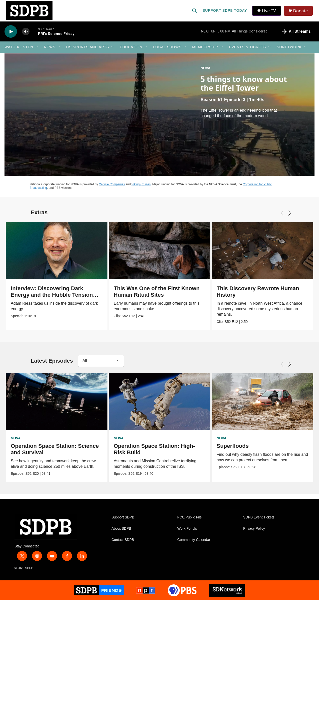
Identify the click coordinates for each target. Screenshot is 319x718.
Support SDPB (123, 523)
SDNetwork (289, 52)
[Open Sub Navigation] (37, 52)
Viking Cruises (141, 189)
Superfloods (231, 451)
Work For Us (187, 534)
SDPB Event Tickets (258, 523)
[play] (11, 36)
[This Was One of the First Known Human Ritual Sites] (183, 255)
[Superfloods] (261, 406)
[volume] (26, 36)
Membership (205, 52)
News (50, 52)
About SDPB (121, 534)
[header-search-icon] (195, 13)
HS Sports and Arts (87, 52)
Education (131, 52)
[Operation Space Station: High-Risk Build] (163, 406)
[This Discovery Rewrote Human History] (265, 255)
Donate (302, 13)
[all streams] (296, 36)
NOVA (205, 73)
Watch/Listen (18, 52)
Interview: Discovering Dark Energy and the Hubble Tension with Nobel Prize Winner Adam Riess (52, 303)
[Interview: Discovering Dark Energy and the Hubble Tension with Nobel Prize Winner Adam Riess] (57, 255)
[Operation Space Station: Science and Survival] (57, 406)
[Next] (289, 218)
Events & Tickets (247, 52)
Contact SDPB (123, 545)
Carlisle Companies (112, 189)
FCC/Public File (189, 523)
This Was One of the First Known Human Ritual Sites (180, 296)
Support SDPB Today (225, 13)
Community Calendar (193, 545)
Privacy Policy (254, 534)
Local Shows (167, 52)
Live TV (267, 13)
